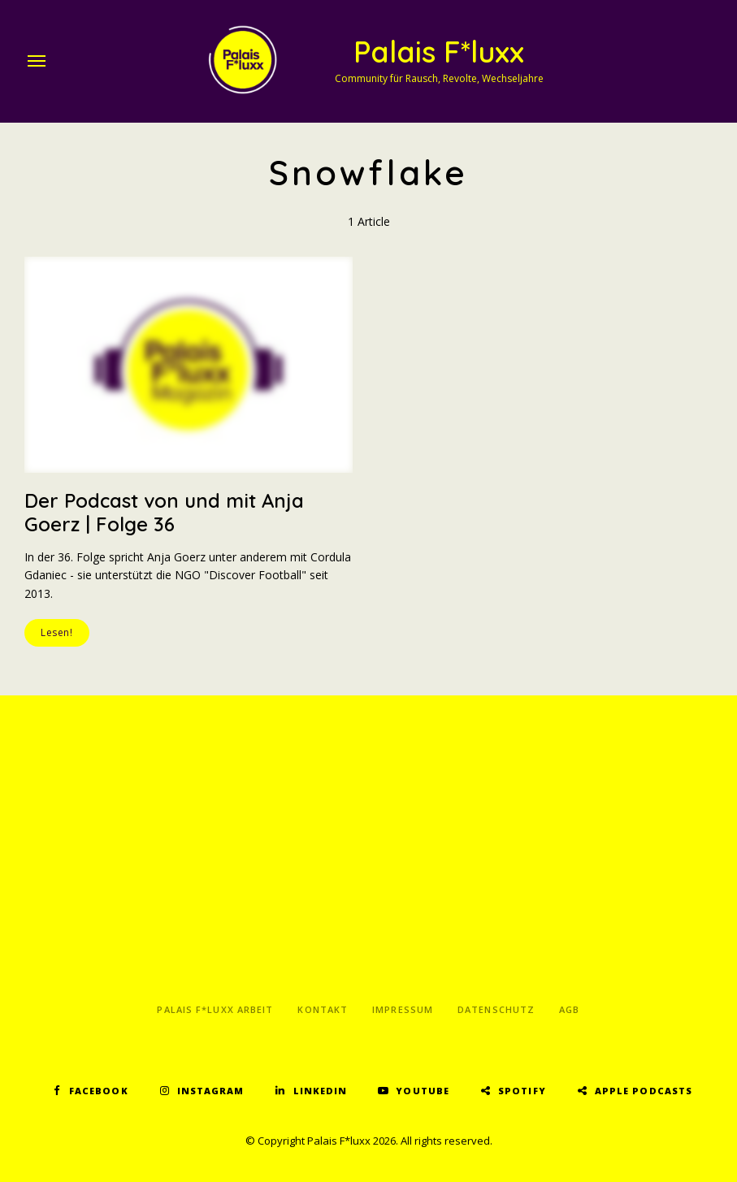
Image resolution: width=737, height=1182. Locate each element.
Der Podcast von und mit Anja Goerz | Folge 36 (164, 512)
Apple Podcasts (643, 1091)
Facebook (98, 1091)
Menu (36, 61)
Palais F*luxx (438, 51)
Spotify (522, 1091)
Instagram (211, 1091)
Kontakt (322, 1009)
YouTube (422, 1091)
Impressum (402, 1009)
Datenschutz (496, 1009)
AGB (569, 1009)
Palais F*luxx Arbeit (215, 1009)
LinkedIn (320, 1091)
